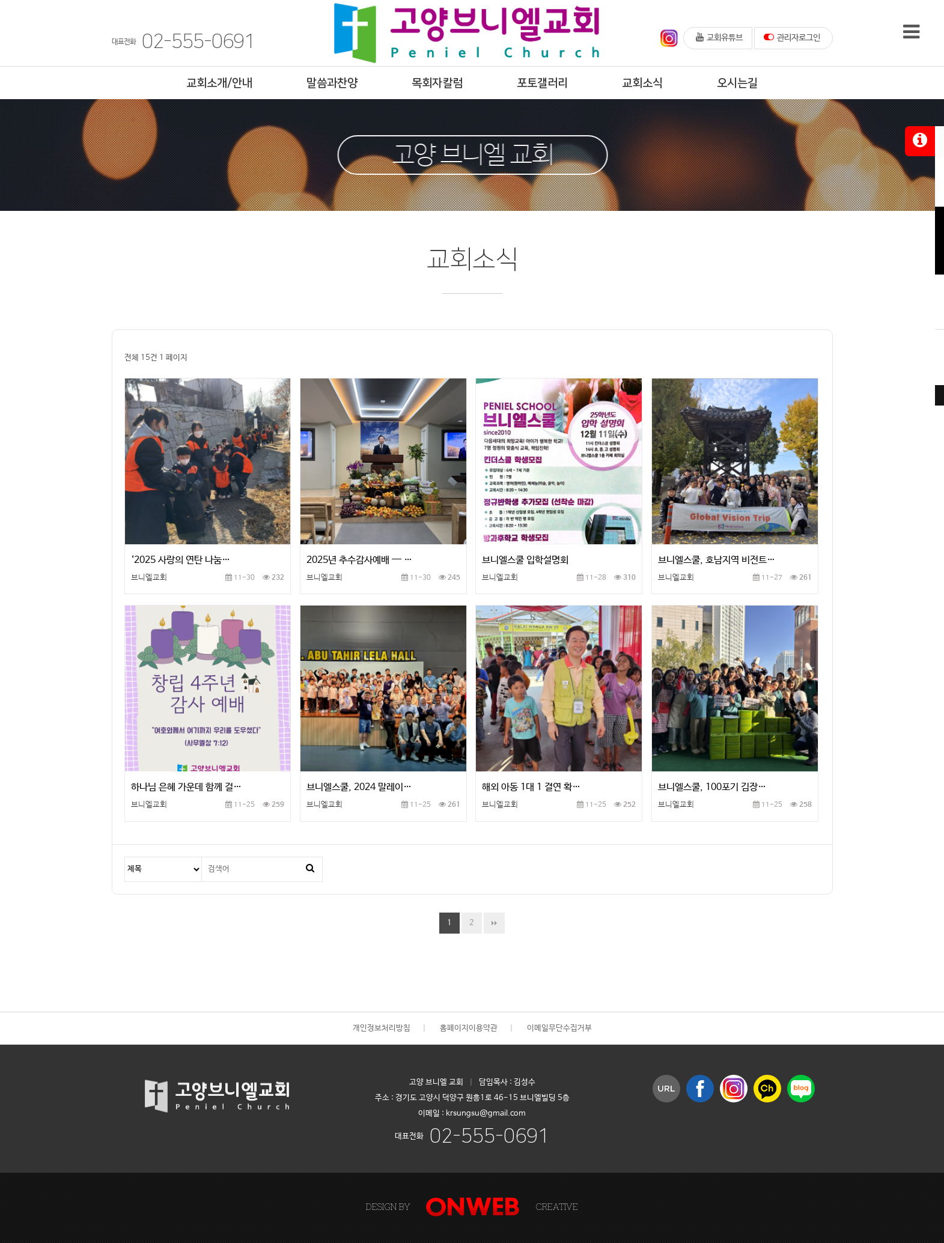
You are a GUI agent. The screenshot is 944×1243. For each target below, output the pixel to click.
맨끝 (494, 923)
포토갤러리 (542, 83)
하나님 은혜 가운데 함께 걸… (186, 787)
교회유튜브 (719, 37)
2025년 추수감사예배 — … (359, 560)
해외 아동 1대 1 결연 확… (531, 787)
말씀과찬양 (332, 83)
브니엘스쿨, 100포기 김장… (712, 787)
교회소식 (642, 83)
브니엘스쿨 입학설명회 (525, 560)
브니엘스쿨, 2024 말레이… (359, 787)
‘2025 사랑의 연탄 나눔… (180, 560)
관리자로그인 (792, 37)
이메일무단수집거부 (559, 1028)
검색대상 (125, 857)
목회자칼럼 (437, 83)
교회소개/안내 (219, 83)
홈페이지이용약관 (469, 1028)
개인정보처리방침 (381, 1028)
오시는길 (737, 83)
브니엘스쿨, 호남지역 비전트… (716, 560)
